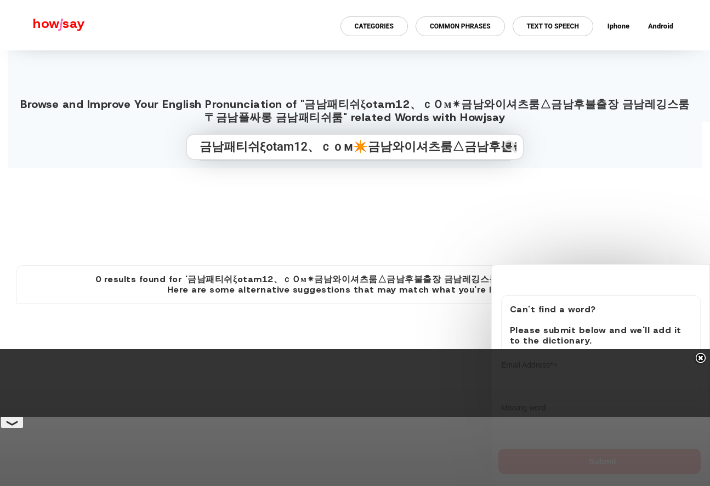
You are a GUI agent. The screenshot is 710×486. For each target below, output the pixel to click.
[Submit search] (510, 146)
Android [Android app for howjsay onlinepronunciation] (660, 26)
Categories (374, 26)
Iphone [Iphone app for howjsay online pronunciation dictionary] (618, 26)
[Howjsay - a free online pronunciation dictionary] (42, 25)
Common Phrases (460, 26)
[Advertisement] (355, 212)
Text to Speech (553, 26)
